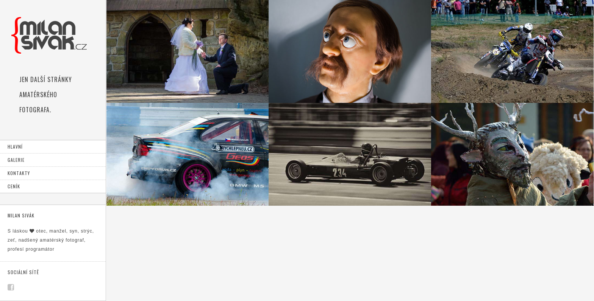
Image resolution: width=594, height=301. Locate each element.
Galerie (16, 160)
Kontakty (19, 173)
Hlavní (15, 146)
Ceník (14, 186)
